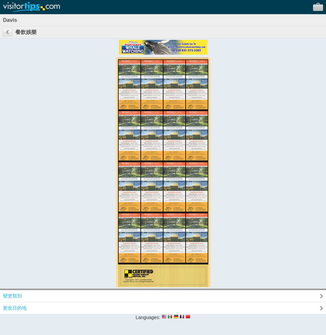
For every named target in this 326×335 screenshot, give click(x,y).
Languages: (148, 317)
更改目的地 (15, 307)
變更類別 (12, 295)
